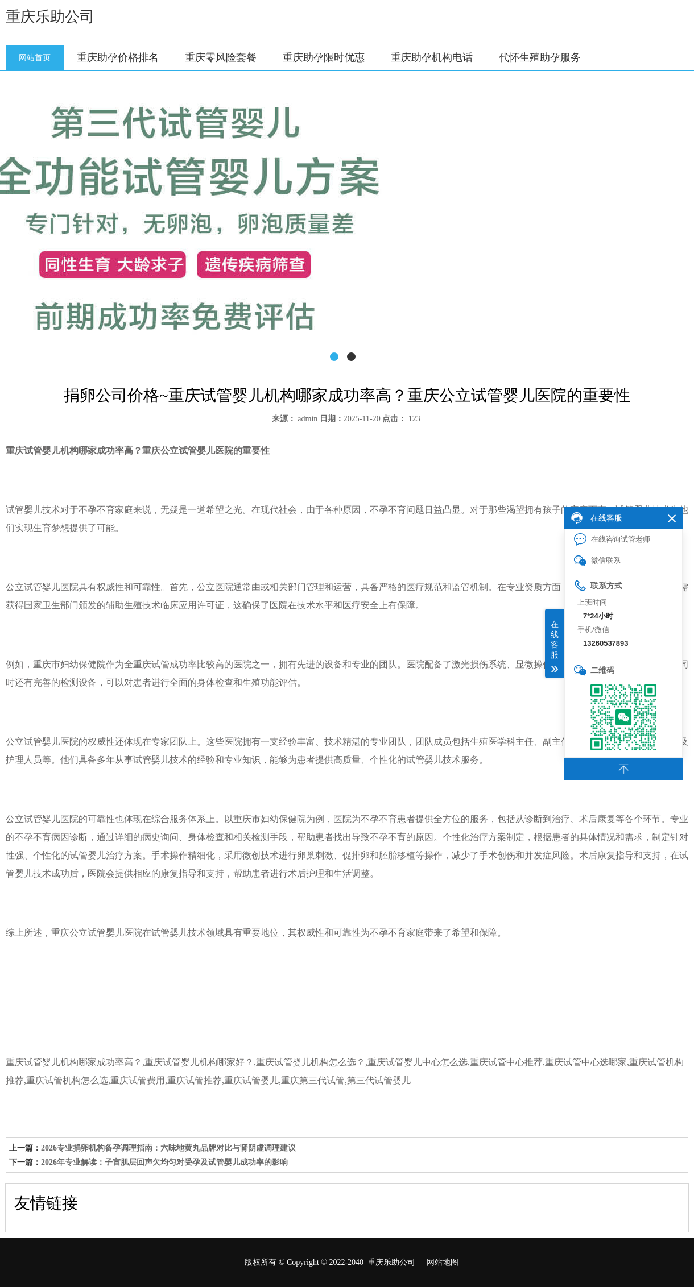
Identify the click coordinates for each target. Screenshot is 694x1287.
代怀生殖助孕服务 (540, 57)
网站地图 (442, 1262)
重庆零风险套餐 (221, 57)
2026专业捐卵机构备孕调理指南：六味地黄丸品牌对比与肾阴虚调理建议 (168, 1148)
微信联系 (597, 560)
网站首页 (35, 57)
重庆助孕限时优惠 (324, 57)
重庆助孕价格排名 (118, 57)
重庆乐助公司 (50, 17)
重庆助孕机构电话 (432, 57)
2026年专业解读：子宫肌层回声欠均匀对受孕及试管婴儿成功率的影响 (164, 1162)
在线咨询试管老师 (612, 539)
